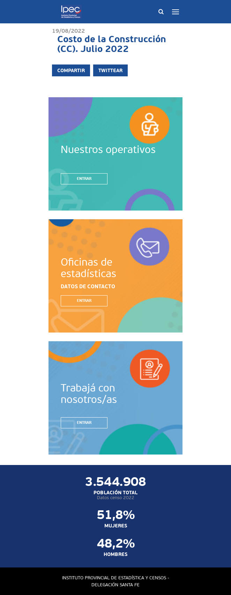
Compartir (71, 70)
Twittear (110, 70)
